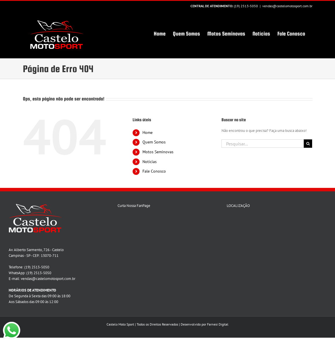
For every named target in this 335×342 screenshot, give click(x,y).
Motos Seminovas (157, 151)
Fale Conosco (154, 171)
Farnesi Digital (217, 324)
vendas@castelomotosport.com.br (287, 6)
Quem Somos (154, 142)
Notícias (149, 161)
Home (147, 132)
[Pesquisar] (308, 143)
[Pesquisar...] (262, 143)
